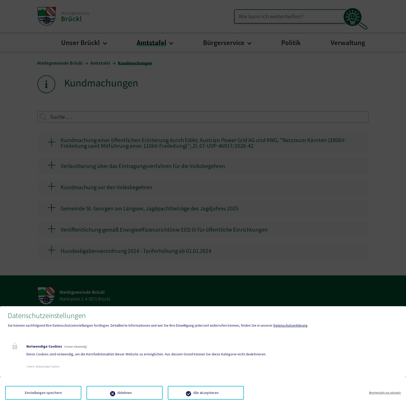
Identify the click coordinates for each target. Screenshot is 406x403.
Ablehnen (124, 392)
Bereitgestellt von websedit (385, 392)
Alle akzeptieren (206, 392)
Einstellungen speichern (43, 392)
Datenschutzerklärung (290, 325)
